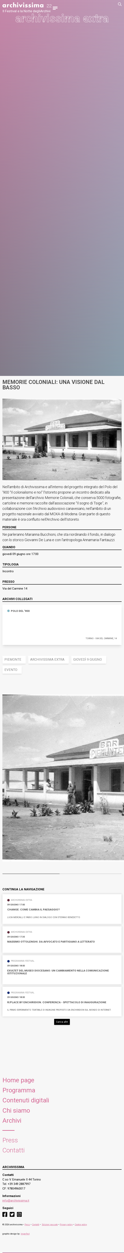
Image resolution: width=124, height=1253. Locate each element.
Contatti (13, 1150)
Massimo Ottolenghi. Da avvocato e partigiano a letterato (51, 941)
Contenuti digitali (25, 1100)
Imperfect (25, 1234)
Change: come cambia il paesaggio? (33, 909)
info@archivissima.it (15, 1200)
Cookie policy (81, 1224)
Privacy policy (66, 1224)
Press (10, 1140)
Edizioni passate (50, 1224)
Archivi (11, 1120)
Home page (18, 1080)
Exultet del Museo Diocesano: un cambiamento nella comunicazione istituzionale (58, 972)
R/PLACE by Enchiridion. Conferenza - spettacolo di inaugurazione (56, 1002)
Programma (18, 1090)
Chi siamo (16, 1110)
